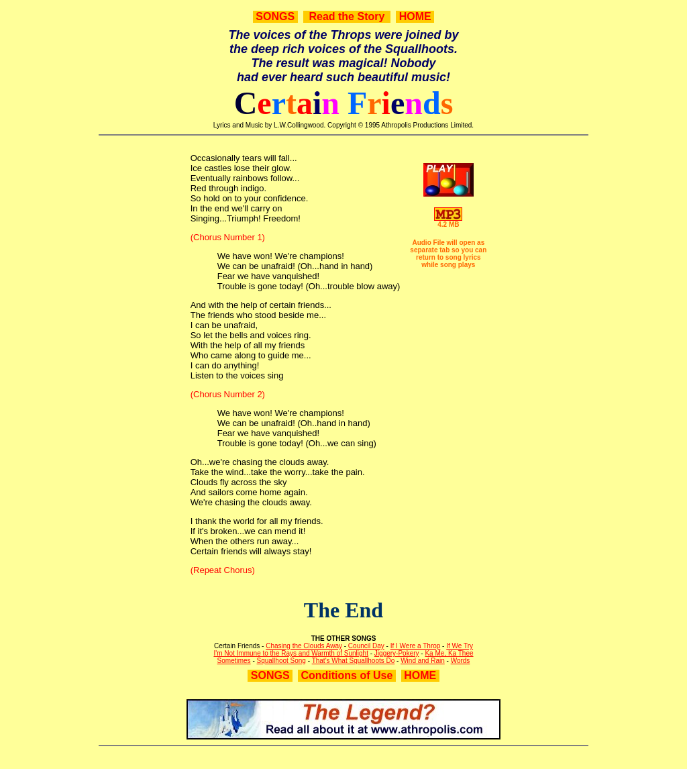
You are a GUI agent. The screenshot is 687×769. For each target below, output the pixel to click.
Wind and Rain (423, 660)
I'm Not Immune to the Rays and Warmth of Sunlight (290, 653)
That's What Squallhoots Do (353, 660)
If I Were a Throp (415, 646)
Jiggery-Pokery (396, 653)
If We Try (459, 646)
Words (460, 660)
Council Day (366, 646)
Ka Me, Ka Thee (449, 653)
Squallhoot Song (281, 660)
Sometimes (234, 660)
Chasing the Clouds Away (304, 646)
